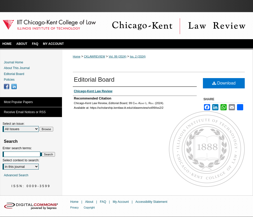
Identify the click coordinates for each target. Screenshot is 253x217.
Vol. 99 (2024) (117, 56)
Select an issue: (14, 124)
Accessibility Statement (151, 202)
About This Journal (17, 68)
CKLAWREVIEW (94, 56)
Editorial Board (94, 79)
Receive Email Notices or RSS (25, 112)
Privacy (74, 207)
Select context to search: (21, 160)
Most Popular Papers (18, 102)
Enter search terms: (17, 148)
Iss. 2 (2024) (138, 56)
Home (76, 56)
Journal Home (13, 62)
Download (224, 83)
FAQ (103, 202)
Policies (9, 79)
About (89, 202)
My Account (121, 202)
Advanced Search (16, 175)
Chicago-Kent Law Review (178, 25)
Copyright (89, 207)
